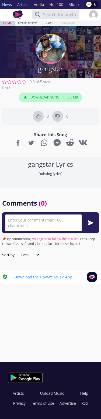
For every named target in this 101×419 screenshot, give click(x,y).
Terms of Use (42, 403)
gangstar (68, 23)
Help (84, 393)
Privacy (19, 403)
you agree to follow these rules (55, 239)
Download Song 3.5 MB (50, 97)
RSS (84, 403)
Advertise (68, 403)
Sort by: (9, 254)
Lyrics (48, 23)
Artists (18, 393)
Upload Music (52, 393)
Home (7, 23)
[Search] (37, 14)
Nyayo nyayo (27, 23)
